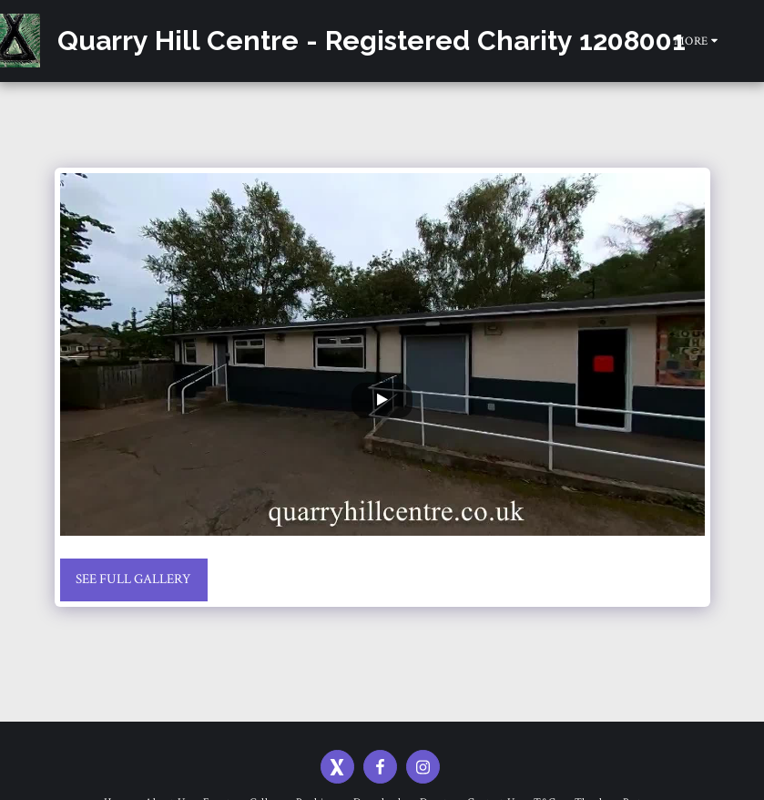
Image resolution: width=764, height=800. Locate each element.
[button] (751, 40)
